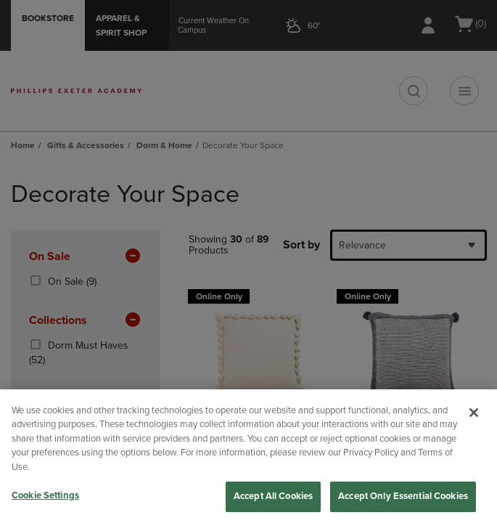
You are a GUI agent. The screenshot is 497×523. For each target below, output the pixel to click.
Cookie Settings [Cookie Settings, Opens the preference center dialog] (45, 495)
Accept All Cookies (273, 496)
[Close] (474, 413)
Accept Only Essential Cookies (403, 496)
